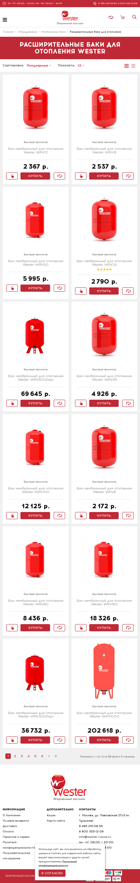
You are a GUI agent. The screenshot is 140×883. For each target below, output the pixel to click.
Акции (51, 815)
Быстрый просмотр (36, 142)
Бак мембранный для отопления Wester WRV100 (35, 490)
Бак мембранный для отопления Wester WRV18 (104, 150)
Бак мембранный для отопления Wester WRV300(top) (35, 714)
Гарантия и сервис (16, 837)
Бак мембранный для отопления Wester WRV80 (35, 602)
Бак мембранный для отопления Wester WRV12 (35, 150)
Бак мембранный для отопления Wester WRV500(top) (35, 378)
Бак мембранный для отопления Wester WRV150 (104, 602)
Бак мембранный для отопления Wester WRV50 (35, 263)
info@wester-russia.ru (95, 837)
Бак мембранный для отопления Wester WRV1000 (104, 714)
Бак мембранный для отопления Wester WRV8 (104, 490)
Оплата (8, 831)
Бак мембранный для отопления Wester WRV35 (104, 378)
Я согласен (52, 873)
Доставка (10, 826)
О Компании (12, 815)
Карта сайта (56, 820)
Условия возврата (16, 820)
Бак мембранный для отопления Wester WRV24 (104, 263)
